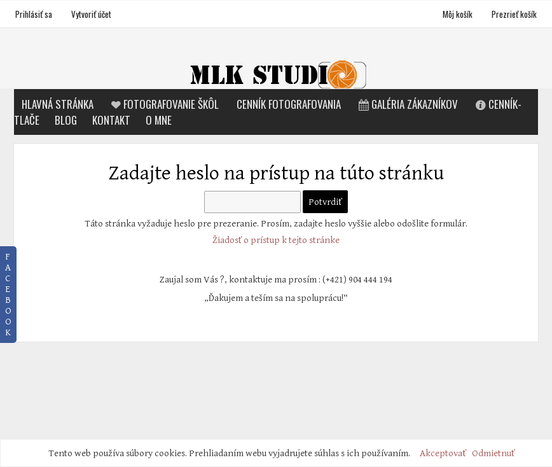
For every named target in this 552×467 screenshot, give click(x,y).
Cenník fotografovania (289, 104)
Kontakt (111, 120)
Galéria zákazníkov (407, 104)
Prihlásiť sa (33, 14)
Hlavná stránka (57, 104)
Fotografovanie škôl (164, 104)
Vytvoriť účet (91, 14)
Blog (66, 120)
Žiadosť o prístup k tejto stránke (276, 240)
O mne (159, 120)
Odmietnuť (493, 453)
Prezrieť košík (514, 14)
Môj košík (458, 14)
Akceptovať (443, 453)
